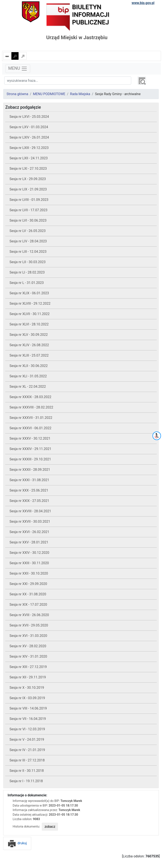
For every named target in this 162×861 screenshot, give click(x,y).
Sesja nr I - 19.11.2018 (26, 781)
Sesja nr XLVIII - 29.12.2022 (29, 303)
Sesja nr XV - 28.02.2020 (27, 646)
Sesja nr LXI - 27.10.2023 (28, 169)
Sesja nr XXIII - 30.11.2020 (29, 563)
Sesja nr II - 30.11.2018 (26, 771)
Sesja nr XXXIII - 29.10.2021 (30, 459)
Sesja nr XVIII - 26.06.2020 (29, 615)
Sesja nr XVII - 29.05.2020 (28, 625)
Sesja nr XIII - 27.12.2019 (28, 667)
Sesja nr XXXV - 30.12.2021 (29, 438)
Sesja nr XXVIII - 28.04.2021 (30, 511)
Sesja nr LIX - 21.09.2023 (28, 189)
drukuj (17, 843)
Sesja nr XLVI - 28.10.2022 (29, 324)
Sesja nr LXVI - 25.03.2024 (29, 117)
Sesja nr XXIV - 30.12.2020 (29, 553)
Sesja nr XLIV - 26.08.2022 (29, 345)
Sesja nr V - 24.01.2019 (26, 739)
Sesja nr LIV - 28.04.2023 (28, 241)
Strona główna (17, 94)
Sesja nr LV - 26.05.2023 (27, 231)
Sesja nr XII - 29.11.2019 (27, 677)
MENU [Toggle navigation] (17, 68)
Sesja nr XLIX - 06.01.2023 (29, 293)
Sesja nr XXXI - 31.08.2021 (29, 480)
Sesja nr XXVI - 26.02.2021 (29, 532)
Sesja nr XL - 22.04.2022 (27, 387)
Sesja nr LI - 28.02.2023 (27, 272)
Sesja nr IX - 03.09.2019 (27, 698)
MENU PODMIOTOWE (49, 94)
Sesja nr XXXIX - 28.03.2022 (30, 397)
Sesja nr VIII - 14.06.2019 (28, 708)
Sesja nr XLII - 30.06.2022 (28, 366)
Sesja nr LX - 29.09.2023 (27, 179)
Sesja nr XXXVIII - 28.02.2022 (31, 407)
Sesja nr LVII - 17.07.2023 (28, 210)
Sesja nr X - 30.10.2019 (26, 688)
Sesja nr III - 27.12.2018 (27, 760)
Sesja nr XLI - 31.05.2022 (28, 376)
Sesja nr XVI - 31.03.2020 (28, 636)
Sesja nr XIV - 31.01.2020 (28, 656)
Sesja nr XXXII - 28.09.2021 (29, 470)
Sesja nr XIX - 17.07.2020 (28, 605)
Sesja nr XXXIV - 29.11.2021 (30, 449)
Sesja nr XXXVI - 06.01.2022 (30, 428)
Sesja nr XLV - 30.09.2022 (28, 335)
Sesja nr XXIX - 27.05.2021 (29, 501)
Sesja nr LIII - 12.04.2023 (27, 252)
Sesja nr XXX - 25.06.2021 (28, 490)
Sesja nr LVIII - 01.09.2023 (28, 200)
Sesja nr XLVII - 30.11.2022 (29, 314)
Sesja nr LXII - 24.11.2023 (28, 158)
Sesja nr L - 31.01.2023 (26, 283)
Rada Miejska (80, 94)
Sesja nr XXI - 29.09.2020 (28, 584)
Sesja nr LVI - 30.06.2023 (28, 220)
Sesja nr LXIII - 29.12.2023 (29, 148)
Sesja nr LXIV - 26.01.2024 (29, 137)
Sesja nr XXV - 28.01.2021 (28, 542)
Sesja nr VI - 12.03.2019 (27, 729)
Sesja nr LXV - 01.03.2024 (28, 127)
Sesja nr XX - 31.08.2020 (27, 594)
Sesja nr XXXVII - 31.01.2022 (30, 418)
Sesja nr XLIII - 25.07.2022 (29, 355)
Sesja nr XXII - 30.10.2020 (28, 573)
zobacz (50, 827)
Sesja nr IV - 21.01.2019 (27, 750)
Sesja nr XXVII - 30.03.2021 (29, 521)
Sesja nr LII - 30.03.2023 (27, 262)
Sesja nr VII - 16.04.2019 (27, 719)
